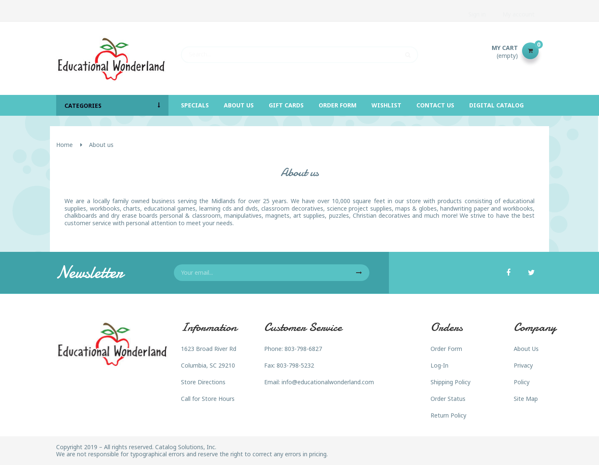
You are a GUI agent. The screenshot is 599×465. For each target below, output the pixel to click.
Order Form (446, 349)
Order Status (448, 399)
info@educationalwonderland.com (328, 382)
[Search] (299, 50)
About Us (526, 349)
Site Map (526, 399)
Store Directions (203, 382)
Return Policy (448, 415)
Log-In (439, 365)
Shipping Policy (450, 382)
